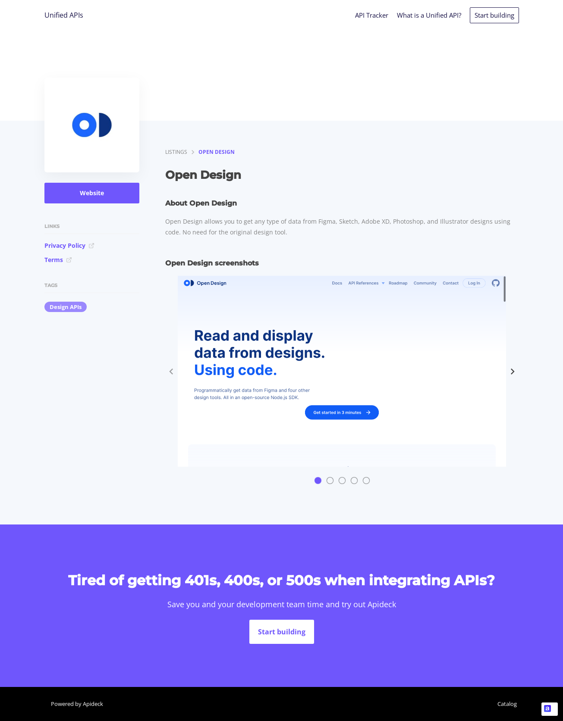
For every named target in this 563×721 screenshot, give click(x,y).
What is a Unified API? (429, 15)
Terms (58, 260)
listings (176, 152)
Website (92, 193)
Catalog (507, 704)
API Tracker (371, 15)
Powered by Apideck (77, 704)
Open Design (216, 152)
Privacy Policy (69, 245)
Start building (494, 15)
